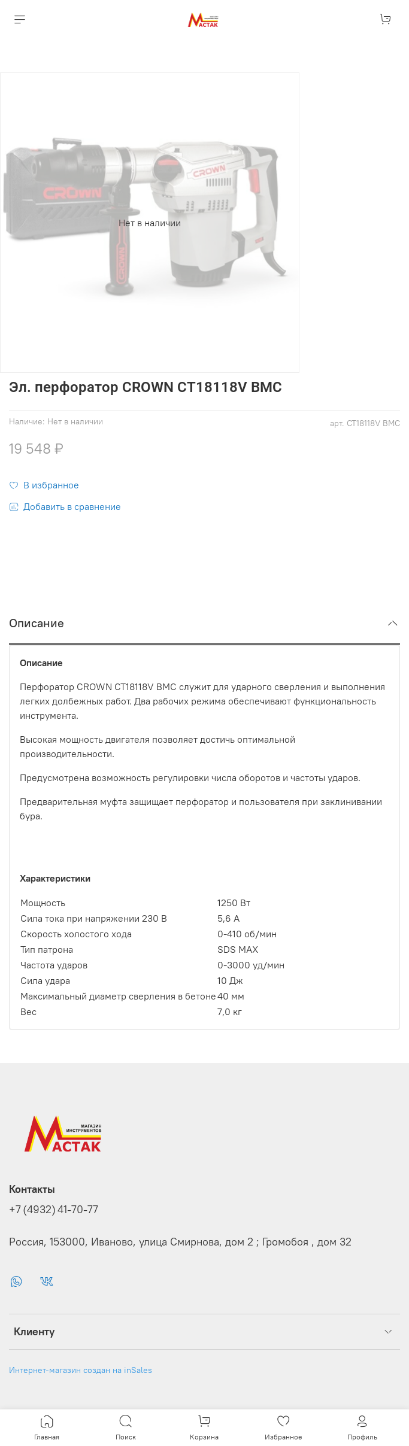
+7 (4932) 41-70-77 (53, 1209)
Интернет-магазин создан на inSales (80, 1370)
